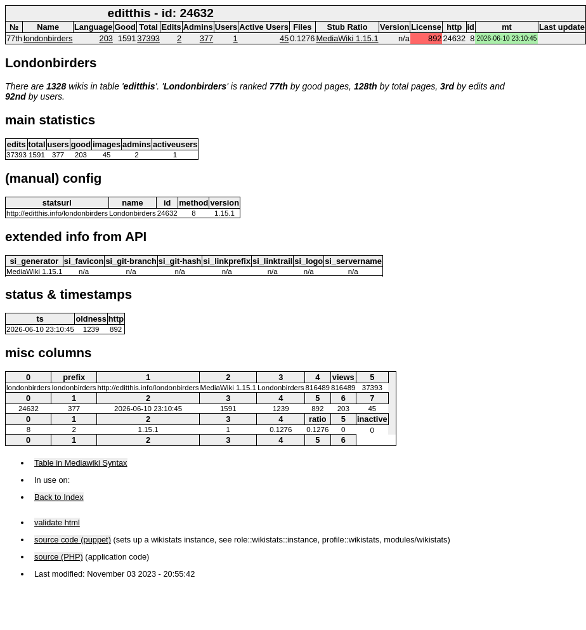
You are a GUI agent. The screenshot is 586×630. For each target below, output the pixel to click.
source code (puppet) (72, 539)
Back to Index (59, 497)
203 (106, 38)
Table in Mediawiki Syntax (80, 463)
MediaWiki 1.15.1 (347, 38)
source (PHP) (58, 556)
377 (206, 38)
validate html (57, 522)
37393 (148, 38)
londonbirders (48, 38)
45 (284, 38)
